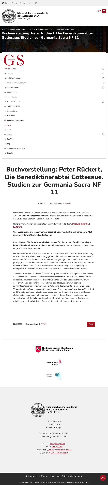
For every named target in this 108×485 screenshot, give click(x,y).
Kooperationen (12, 111)
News (73, 29)
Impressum (55, 476)
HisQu (9, 134)
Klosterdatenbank (13, 87)
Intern (30, 3)
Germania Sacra (63, 29)
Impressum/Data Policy (16, 148)
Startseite (5, 29)
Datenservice (12, 92)
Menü (101, 11)
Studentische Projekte (15, 120)
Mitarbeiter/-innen (13, 101)
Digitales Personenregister (17, 83)
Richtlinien (11, 115)
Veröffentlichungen (14, 78)
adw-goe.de (57, 446)
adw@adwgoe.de (57, 443)
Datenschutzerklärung (72, 476)
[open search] (5, 3)
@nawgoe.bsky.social (58, 452)
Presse (14, 3)
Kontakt (22, 3)
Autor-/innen (12, 97)
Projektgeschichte (13, 106)
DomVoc (10, 139)
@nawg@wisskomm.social (59, 449)
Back (91, 324)
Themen (10, 73)
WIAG (9, 129)
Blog (8, 144)
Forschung (15, 29)
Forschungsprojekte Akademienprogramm (38, 29)
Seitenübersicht (32, 476)
